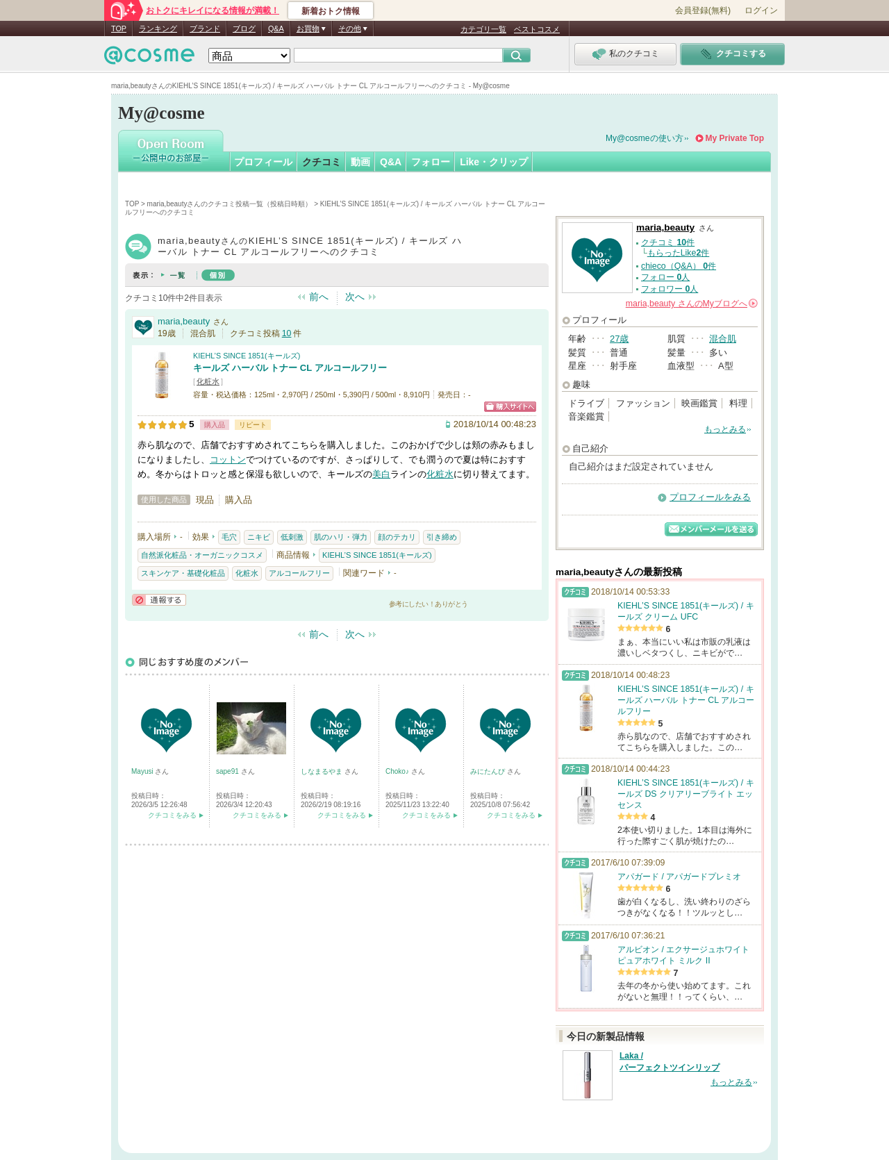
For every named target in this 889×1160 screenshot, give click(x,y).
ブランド (205, 28)
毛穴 (229, 537)
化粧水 (208, 381)
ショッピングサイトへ (510, 406)
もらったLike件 (678, 253)
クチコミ (321, 161)
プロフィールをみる (710, 497)
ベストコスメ (537, 29)
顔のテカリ (397, 537)
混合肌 (722, 338)
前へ (319, 296)
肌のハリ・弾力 (340, 537)
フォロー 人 (665, 277)
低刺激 (292, 537)
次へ (355, 296)
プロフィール (263, 161)
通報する (159, 600)
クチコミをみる (172, 815)
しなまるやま (322, 771)
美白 (381, 474)
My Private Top (735, 138)
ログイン (761, 10)
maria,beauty (184, 321)
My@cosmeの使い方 (644, 138)
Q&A (276, 28)
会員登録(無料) (703, 10)
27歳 (619, 338)
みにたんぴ (488, 771)
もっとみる (725, 429)
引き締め (441, 537)
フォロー (430, 161)
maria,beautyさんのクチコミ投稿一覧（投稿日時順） (230, 204)
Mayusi (143, 771)
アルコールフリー (299, 573)
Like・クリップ (494, 161)
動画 (360, 161)
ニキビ (258, 537)
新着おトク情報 (330, 11)
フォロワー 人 (669, 289)
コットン (228, 459)
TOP (118, 28)
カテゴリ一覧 (483, 29)
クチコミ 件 (668, 242)
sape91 (228, 771)
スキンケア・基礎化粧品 (183, 573)
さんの (692, 303)
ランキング (158, 28)
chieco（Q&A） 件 (678, 266)
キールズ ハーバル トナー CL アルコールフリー (290, 368)
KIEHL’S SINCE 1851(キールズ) (246, 355)
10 (287, 333)
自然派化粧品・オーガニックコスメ (202, 555)
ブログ (244, 28)
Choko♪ (398, 771)
